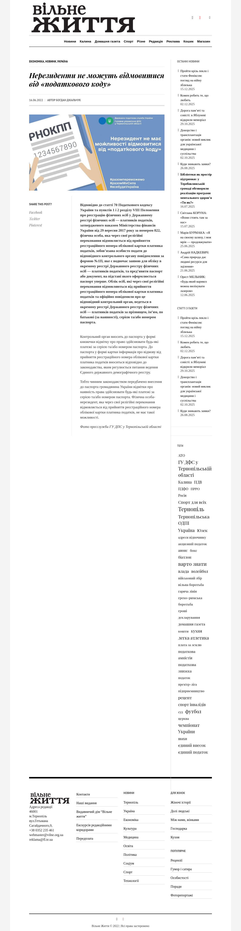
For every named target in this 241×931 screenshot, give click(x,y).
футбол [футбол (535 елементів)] (193, 711)
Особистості (180, 878)
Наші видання (86, 803)
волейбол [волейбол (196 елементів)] (199, 571)
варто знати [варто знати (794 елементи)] (192, 564)
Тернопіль (130, 802)
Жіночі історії (181, 802)
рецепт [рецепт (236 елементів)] (185, 697)
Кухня (175, 837)
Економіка (36, 61)
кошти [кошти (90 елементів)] (183, 631)
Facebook (35, 212)
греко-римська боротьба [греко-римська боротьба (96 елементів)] (190, 601)
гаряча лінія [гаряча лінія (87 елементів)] (187, 591)
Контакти (83, 794)
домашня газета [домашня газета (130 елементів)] (191, 624)
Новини (50, 61)
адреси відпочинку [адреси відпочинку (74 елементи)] (192, 537)
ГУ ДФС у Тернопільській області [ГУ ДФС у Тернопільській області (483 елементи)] (195, 468)
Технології (131, 881)
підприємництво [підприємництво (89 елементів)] (191, 691)
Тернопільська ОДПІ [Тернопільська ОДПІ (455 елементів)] (194, 520)
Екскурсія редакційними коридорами (94, 827)
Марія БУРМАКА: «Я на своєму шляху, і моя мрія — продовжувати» (196, 237)
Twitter (34, 218)
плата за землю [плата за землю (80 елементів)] (189, 645)
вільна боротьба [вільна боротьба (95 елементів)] (191, 584)
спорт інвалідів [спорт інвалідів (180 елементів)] (192, 704)
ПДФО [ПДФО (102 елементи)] (183, 489)
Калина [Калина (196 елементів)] (185, 482)
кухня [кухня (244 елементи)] (196, 631)
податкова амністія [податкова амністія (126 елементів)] (187, 654)
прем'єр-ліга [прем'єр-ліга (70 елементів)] (187, 684)
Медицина (130, 837)
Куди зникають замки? (195, 164)
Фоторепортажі (182, 895)
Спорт (127, 872)
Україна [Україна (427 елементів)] (186, 530)
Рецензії (176, 860)
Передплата (84, 838)
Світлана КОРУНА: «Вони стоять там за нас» (194, 217)
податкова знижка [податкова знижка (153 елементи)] (187, 667)
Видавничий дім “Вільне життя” (94, 814)
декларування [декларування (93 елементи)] (189, 617)
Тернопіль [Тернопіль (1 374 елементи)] (191, 509)
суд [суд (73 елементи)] (180, 712)
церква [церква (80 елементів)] (183, 718)
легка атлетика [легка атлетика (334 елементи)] (193, 638)
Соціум (128, 863)
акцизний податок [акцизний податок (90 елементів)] (192, 544)
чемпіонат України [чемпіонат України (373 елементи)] (189, 728)
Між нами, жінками (185, 820)
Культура (129, 828)
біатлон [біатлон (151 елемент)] (184, 557)
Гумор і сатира (181, 869)
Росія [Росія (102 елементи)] (182, 495)
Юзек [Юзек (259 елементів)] (202, 530)
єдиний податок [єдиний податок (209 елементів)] (193, 752)
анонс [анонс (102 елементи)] (183, 550)
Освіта (128, 846)
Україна (62, 61)
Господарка (179, 828)
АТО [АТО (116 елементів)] (181, 455)
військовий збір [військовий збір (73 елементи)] (190, 578)
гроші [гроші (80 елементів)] (182, 611)
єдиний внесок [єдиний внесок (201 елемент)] (192, 745)
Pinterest (35, 225)
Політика (130, 854)
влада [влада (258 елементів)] (183, 571)
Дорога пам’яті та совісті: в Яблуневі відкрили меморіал (193, 115)
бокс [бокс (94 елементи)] (193, 550)
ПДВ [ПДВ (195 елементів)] (198, 482)
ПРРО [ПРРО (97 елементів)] (195, 489)
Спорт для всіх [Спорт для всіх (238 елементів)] (192, 502)
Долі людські (180, 811)
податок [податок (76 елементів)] (184, 678)
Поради (176, 886)
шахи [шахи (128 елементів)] (182, 738)
